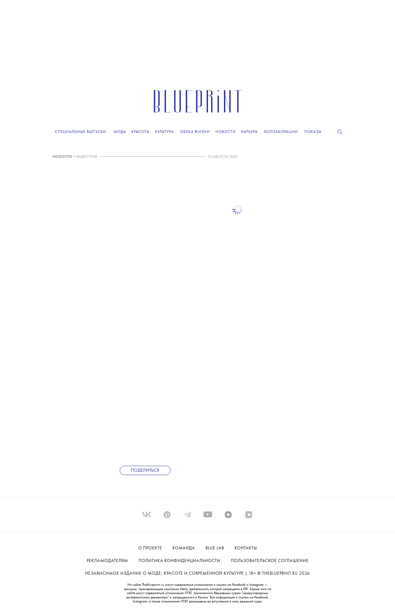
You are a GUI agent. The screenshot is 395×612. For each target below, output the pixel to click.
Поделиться (145, 470)
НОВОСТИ (62, 157)
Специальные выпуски (80, 132)
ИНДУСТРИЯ (86, 157)
